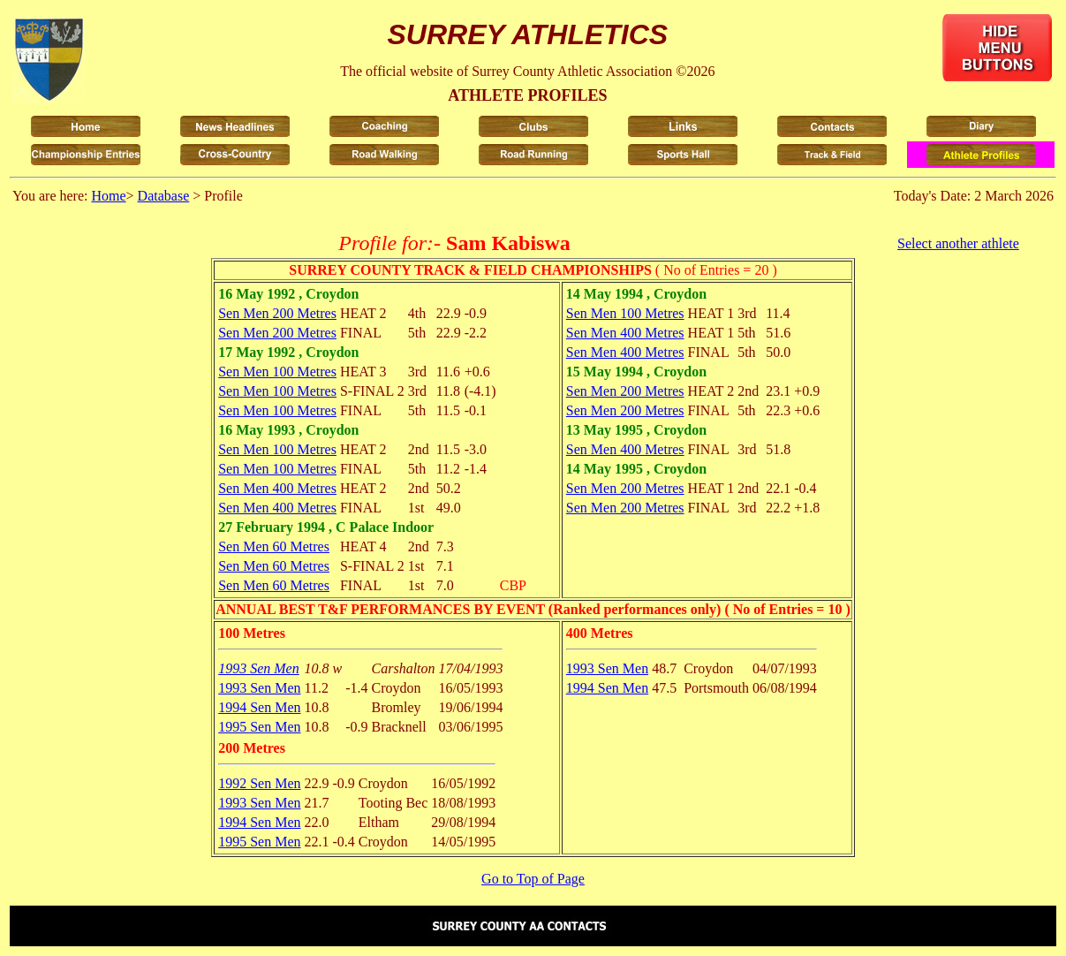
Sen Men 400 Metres (277, 488)
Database (164, 195)
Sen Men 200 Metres (277, 313)
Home (108, 195)
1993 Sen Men (258, 668)
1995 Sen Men (259, 726)
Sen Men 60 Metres (273, 546)
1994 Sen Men (259, 707)
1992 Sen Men (259, 783)
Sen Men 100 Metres (277, 371)
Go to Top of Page (533, 878)
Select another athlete (958, 243)
